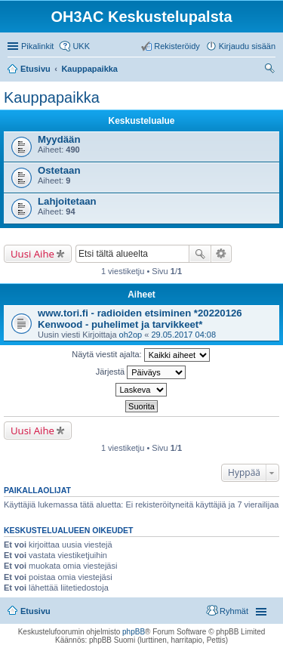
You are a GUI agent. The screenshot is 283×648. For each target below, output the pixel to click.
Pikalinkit (37, 46)
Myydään (59, 139)
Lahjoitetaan (67, 201)
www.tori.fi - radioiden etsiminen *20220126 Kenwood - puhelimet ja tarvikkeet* (140, 318)
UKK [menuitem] (81, 46)
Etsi (200, 254)
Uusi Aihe (32, 254)
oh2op (131, 334)
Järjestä (141, 372)
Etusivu (35, 611)
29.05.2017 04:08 (183, 334)
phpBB (133, 632)
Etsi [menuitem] (271, 70)
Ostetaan (59, 170)
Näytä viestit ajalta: (140, 355)
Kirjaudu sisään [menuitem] (247, 46)
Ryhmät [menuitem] (234, 611)
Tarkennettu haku (221, 254)
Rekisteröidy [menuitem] (177, 46)
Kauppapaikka (52, 97)
